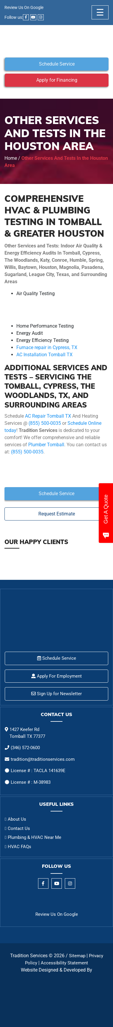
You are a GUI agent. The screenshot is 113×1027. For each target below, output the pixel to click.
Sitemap (77, 955)
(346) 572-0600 (25, 747)
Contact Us (19, 828)
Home (10, 158)
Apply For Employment (56, 676)
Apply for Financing (56, 80)
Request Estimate (56, 514)
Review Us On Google (23, 7)
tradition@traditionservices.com (43, 759)
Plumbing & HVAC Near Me (34, 837)
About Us (17, 819)
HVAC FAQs (19, 846)
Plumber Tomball (46, 444)
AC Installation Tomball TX (44, 354)
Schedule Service (57, 64)
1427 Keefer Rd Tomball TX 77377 (27, 733)
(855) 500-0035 (45, 423)
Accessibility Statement (64, 963)
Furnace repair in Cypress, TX (46, 347)
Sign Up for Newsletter (56, 693)
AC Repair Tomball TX (48, 416)
